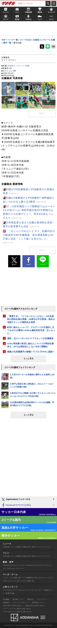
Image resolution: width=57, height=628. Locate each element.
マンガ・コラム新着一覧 (11, 578)
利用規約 (6, 602)
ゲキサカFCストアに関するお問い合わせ (17, 611)
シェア (28, 261)
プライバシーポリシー (20, 602)
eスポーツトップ (44, 578)
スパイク (46, 547)
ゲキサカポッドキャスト (15, 568)
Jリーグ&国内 (16, 547)
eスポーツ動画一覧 (27, 581)
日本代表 (6, 547)
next (42, 113)
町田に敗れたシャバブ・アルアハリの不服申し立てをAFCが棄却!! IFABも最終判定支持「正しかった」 (31, 330)
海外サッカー (36, 547)
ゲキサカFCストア (9, 590)
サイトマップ (42, 599)
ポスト (14, 261)
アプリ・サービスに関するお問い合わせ (17, 608)
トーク (43, 260)
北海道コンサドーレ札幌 (18, 66)
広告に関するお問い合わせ (12, 605)
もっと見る (29, 358)
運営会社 (30, 599)
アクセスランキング (25, 590)
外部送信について (38, 602)
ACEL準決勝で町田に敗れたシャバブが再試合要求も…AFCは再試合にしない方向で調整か (30, 345)
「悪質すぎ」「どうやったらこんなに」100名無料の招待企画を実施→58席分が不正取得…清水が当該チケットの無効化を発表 (31, 319)
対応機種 (6, 599)
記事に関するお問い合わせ (34, 605)
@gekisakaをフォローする (15, 499)
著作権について (18, 599)
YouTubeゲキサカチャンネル (13, 565)
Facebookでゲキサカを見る (16, 505)
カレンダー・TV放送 (41, 590)
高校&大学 (26, 547)
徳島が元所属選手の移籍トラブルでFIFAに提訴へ (31, 351)
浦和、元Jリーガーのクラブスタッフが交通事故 (30, 338)
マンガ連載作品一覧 (29, 578)
